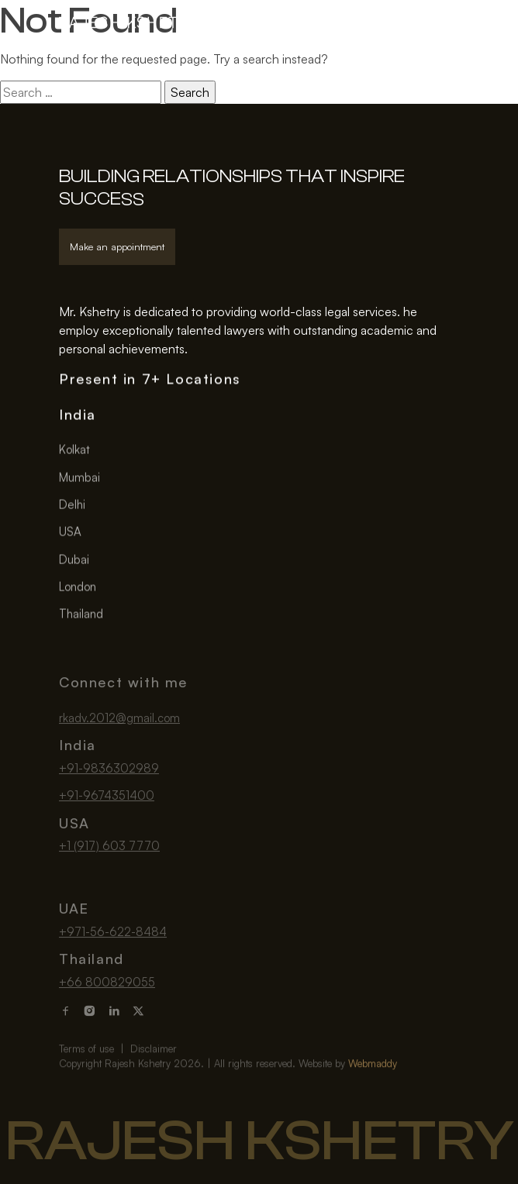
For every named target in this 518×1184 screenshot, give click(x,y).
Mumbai (79, 478)
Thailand (81, 614)
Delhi (72, 505)
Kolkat (74, 451)
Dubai (74, 560)
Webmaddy (372, 1080)
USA (70, 533)
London (77, 587)
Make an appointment (117, 246)
